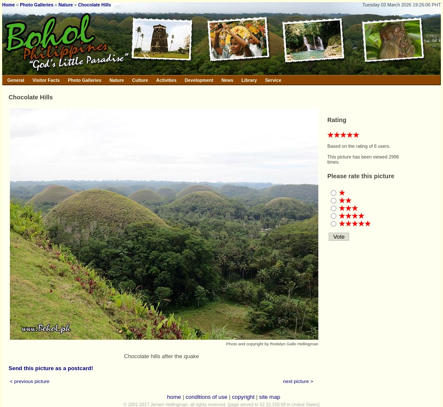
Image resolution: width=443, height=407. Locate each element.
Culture (140, 80)
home (174, 397)
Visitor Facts (46, 80)
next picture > (298, 381)
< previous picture (30, 381)
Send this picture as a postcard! (51, 368)
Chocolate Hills (94, 4)
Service (273, 80)
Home (8, 4)
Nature (66, 4)
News (227, 80)
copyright (243, 397)
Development (199, 80)
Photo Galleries (36, 4)
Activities (166, 80)
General (15, 80)
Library (249, 80)
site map (269, 397)
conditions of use (206, 397)
